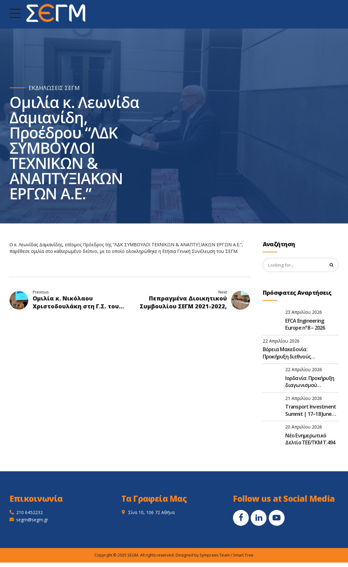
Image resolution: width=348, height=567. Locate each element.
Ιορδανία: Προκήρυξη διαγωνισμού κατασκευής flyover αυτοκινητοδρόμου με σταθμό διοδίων (311, 382)
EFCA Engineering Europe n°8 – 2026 (305, 325)
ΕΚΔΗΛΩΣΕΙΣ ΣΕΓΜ (54, 88)
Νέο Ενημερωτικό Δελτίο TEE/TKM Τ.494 (310, 439)
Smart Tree (243, 555)
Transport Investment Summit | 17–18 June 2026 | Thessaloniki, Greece (310, 411)
